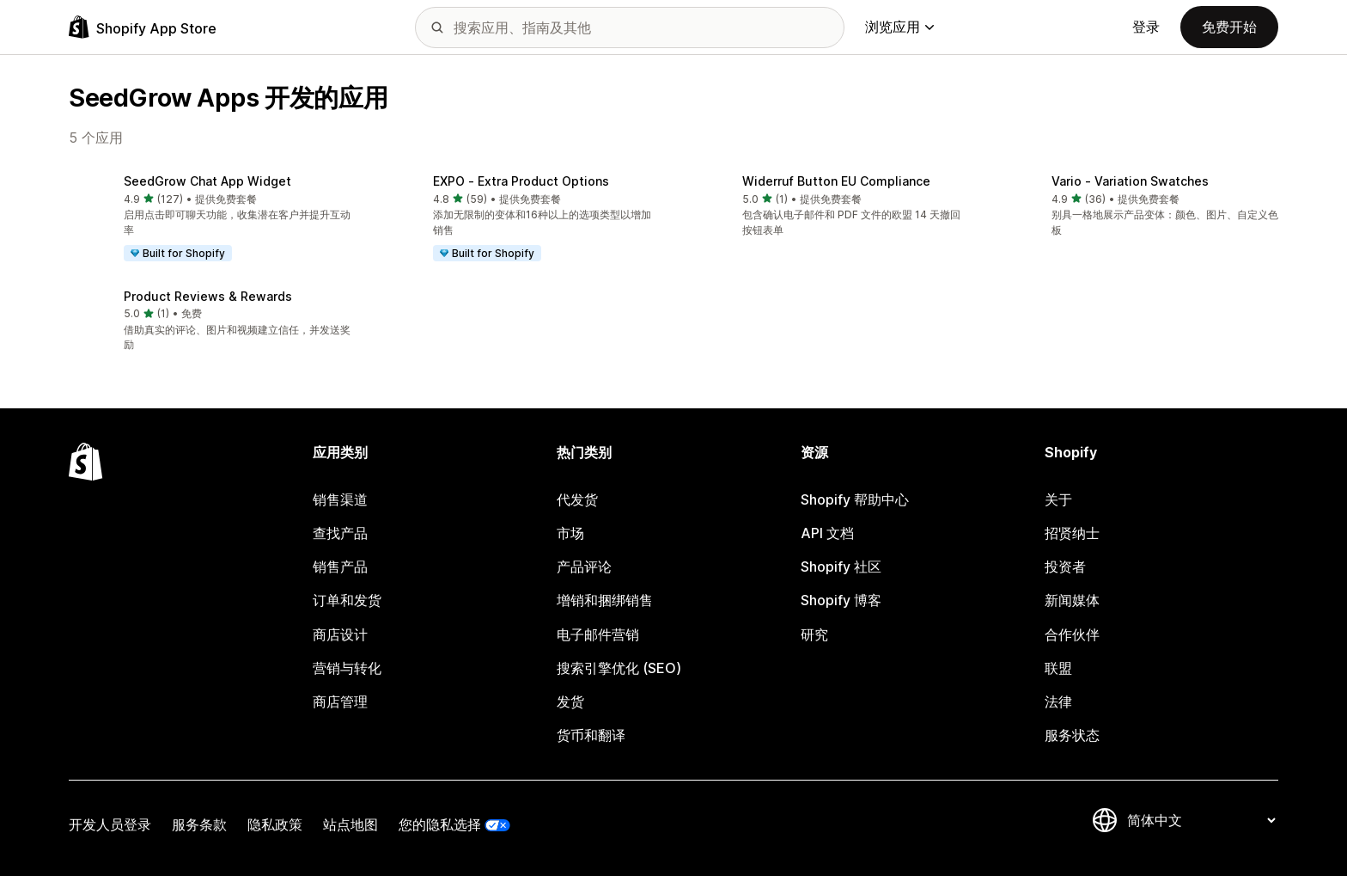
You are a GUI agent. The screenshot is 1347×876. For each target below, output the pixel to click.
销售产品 (340, 566)
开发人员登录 (110, 824)
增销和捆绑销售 (605, 600)
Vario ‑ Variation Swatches (1130, 181)
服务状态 (1072, 735)
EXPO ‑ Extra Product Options (521, 181)
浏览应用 (899, 26)
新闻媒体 (1072, 600)
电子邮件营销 (598, 634)
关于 (1058, 499)
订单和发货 (347, 600)
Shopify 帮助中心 (855, 499)
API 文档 (827, 533)
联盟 (1058, 668)
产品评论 (584, 566)
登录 (1146, 26)
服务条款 (199, 824)
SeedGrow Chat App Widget (207, 181)
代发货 (577, 499)
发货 (570, 701)
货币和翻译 (591, 735)
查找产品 (340, 533)
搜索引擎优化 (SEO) (619, 668)
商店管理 (340, 701)
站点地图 (350, 824)
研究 (814, 634)
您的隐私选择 (440, 824)
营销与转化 (347, 668)
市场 (570, 533)
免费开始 (1229, 26)
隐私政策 (274, 824)
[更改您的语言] (1201, 820)
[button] (209, 219)
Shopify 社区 (841, 566)
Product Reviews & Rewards (208, 296)
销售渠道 (340, 499)
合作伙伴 (1072, 634)
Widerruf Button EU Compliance (836, 181)
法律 (1058, 701)
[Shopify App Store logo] (142, 27)
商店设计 (340, 634)
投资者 (1065, 566)
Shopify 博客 (841, 600)
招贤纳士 (1072, 533)
